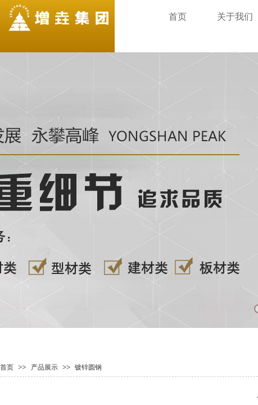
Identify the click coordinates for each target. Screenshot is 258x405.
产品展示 (44, 367)
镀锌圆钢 (88, 367)
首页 (6, 367)
